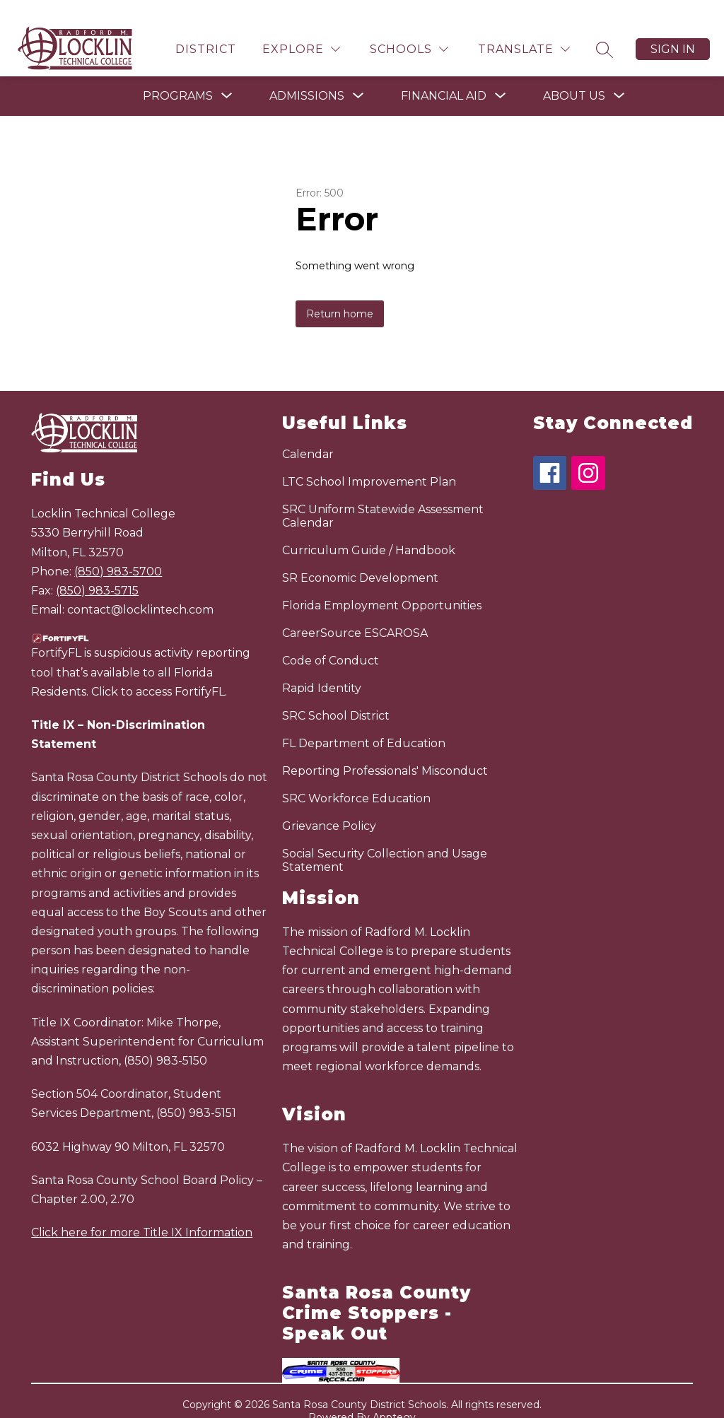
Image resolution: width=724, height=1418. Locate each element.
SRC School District (336, 696)
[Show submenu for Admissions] (306, 76)
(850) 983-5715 (97, 571)
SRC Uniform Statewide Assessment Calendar (383, 496)
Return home (339, 294)
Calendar (308, 434)
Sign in (672, 29)
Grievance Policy (329, 806)
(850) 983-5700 (118, 551)
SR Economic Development (360, 558)
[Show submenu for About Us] (574, 76)
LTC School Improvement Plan (369, 462)
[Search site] (604, 29)
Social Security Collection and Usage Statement (384, 840)
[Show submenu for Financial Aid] (443, 76)
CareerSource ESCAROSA (355, 613)
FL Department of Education (363, 723)
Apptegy (394, 1397)
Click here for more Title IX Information (141, 1212)
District (205, 29)
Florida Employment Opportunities (381, 585)
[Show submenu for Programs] (178, 76)
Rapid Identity (321, 668)
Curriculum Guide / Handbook (368, 530)
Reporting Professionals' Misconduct (385, 751)
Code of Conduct (330, 641)
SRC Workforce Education (356, 778)
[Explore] (301, 29)
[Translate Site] (523, 29)
